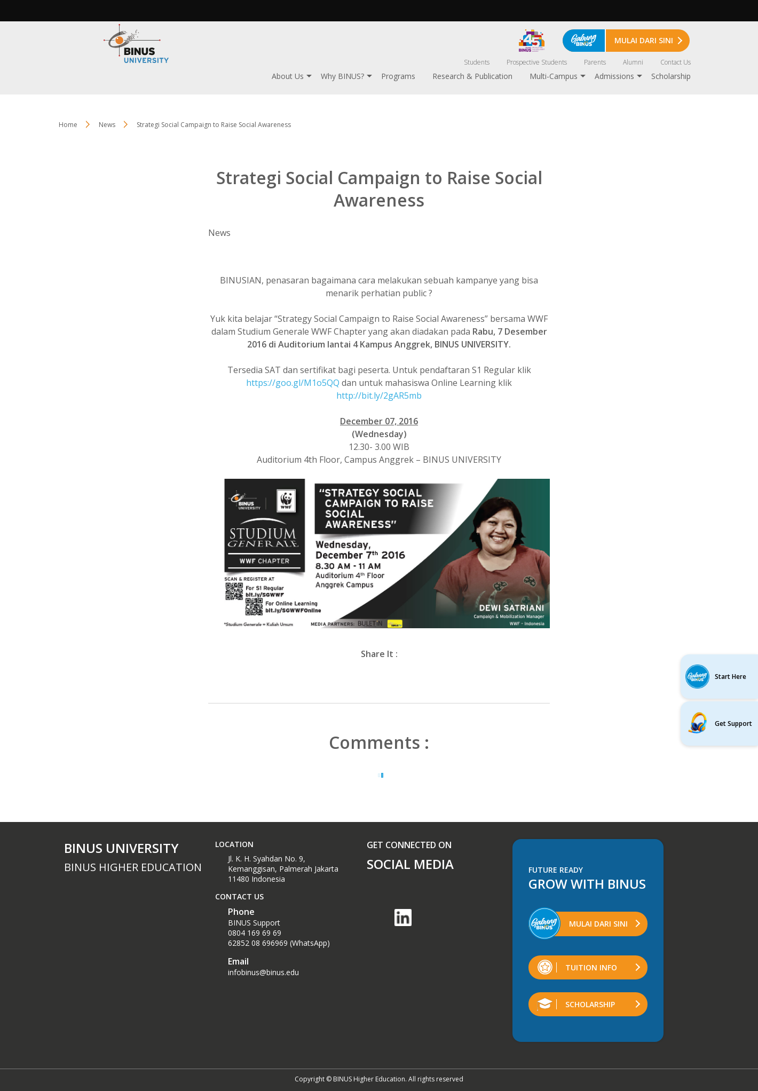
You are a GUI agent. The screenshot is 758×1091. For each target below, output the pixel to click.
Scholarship (671, 76)
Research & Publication (472, 76)
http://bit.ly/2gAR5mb (379, 395)
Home (68, 124)
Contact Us (675, 62)
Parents (595, 62)
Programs (398, 76)
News (107, 124)
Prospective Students (537, 62)
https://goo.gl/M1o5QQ (292, 383)
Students (476, 62)
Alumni (633, 62)
